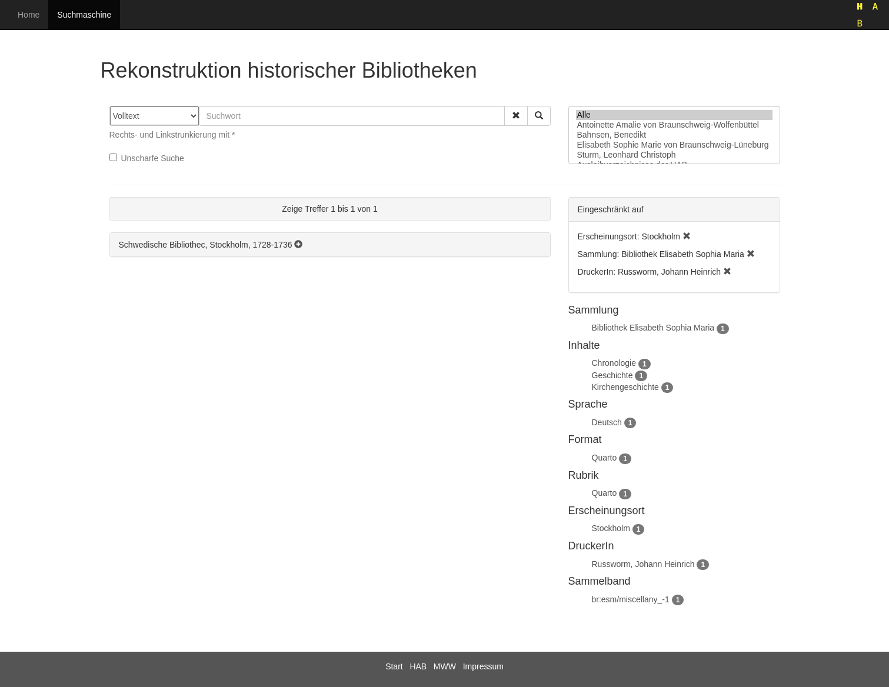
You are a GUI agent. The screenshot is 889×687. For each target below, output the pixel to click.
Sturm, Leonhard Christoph (674, 155)
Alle (674, 115)
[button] (516, 116)
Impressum (483, 666)
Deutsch (607, 422)
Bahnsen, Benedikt (674, 135)
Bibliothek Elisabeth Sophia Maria (653, 327)
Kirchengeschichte (625, 387)
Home (28, 14)
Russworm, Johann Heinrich (643, 564)
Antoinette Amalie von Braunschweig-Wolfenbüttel (674, 125)
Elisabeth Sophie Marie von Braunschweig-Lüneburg (674, 145)
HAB (418, 666)
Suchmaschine (84, 14)
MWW (445, 666)
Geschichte (612, 375)
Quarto (604, 457)
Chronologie (614, 363)
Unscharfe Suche (146, 158)
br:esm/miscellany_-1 (631, 599)
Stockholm (611, 528)
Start (394, 666)
